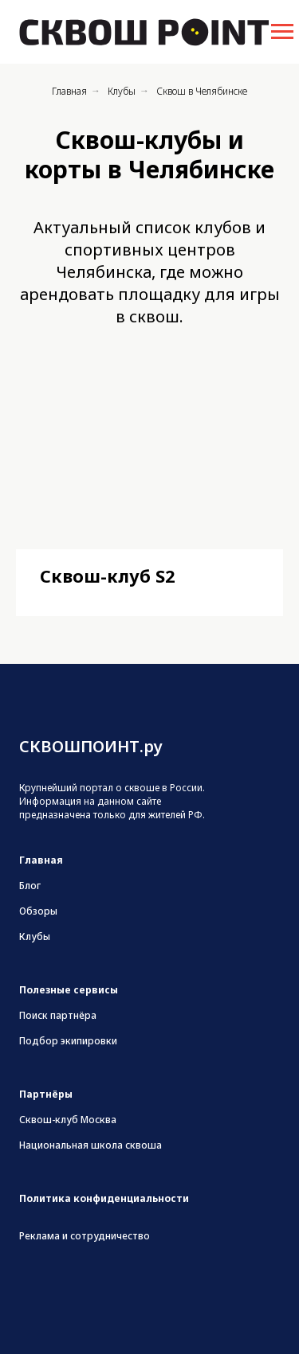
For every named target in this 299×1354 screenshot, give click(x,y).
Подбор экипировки (68, 1041)
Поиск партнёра (57, 1015)
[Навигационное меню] (282, 32)
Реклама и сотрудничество (84, 1236)
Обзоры (38, 911)
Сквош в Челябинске (201, 91)
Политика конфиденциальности (104, 1198)
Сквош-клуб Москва (67, 1119)
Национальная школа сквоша (90, 1145)
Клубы (122, 91)
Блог (30, 885)
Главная (69, 91)
